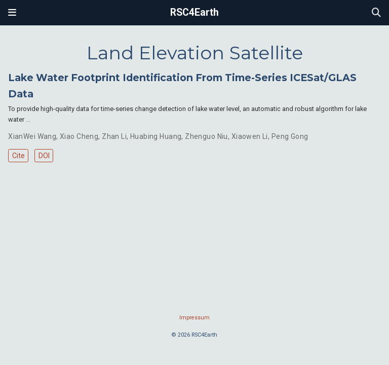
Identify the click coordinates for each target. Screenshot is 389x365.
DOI (44, 156)
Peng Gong (289, 136)
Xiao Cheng (79, 136)
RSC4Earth (194, 12)
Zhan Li (114, 136)
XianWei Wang (32, 136)
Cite (18, 156)
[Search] (376, 13)
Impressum (194, 317)
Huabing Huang (155, 136)
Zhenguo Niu (206, 136)
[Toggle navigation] (12, 12)
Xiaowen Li (249, 136)
